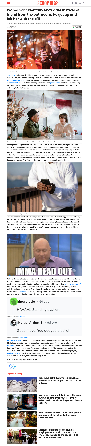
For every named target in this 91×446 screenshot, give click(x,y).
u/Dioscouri (11, 346)
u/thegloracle (21, 316)
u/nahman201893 (13, 353)
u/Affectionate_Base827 (16, 80)
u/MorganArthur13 (23, 337)
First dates (11, 75)
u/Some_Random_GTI (73, 284)
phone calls (14, 83)
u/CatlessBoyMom (14, 340)
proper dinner (55, 83)
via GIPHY (10, 275)
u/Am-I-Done (24, 292)
